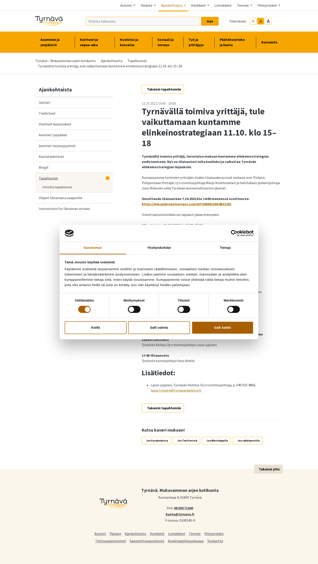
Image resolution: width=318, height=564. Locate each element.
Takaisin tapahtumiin (164, 89)
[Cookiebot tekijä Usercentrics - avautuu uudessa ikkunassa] (234, 233)
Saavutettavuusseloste (147, 541)
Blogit (44, 167)
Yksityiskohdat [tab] (159, 248)
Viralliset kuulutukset (55, 124)
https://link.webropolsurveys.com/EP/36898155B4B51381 (186, 204)
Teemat (195, 533)
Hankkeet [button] (198, 5)
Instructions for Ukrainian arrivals (64, 208)
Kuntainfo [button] (271, 42)
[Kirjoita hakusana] (143, 21)
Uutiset (44, 102)
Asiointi (100, 533)
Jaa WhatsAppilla (217, 440)
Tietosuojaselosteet (110, 541)
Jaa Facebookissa (157, 440)
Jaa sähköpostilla (248, 440)
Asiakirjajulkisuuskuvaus (186, 541)
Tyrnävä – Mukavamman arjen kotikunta (65, 60)
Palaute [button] (147, 5)
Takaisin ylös (269, 469)
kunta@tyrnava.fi (180, 514)
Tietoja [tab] (225, 248)
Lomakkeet (223, 5)
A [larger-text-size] (268, 21)
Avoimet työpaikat (53, 135)
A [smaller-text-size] (253, 21)
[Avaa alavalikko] (108, 178)
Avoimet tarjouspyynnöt (57, 145)
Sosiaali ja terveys (165, 42)
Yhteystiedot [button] (267, 5)
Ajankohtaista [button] (172, 5)
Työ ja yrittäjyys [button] (199, 42)
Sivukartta (215, 541)
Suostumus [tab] (93, 248)
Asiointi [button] (126, 5)
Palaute (115, 533)
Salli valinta (159, 328)
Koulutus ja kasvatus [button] (133, 42)
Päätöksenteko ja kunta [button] (235, 42)
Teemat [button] (243, 5)
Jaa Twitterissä (187, 440)
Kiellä (95, 328)
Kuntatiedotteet (51, 156)
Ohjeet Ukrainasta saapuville (60, 198)
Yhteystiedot (214, 533)
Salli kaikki (222, 328)
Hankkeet (157, 533)
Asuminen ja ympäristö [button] (54, 42)
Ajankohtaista (111, 60)
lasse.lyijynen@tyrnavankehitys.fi (176, 390)
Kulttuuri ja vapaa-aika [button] (94, 42)
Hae (210, 21)
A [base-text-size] (261, 21)
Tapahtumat (137, 60)
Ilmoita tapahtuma (57, 187)
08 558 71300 (183, 508)
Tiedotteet (47, 113)
